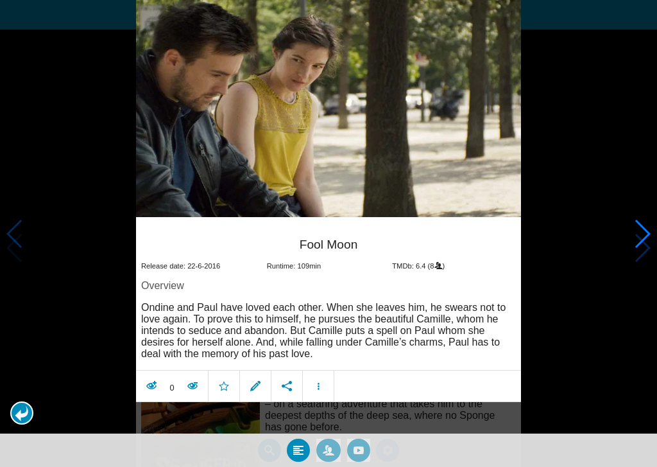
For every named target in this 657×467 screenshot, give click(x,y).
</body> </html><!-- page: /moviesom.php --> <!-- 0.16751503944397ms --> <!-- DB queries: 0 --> (328, 233)
